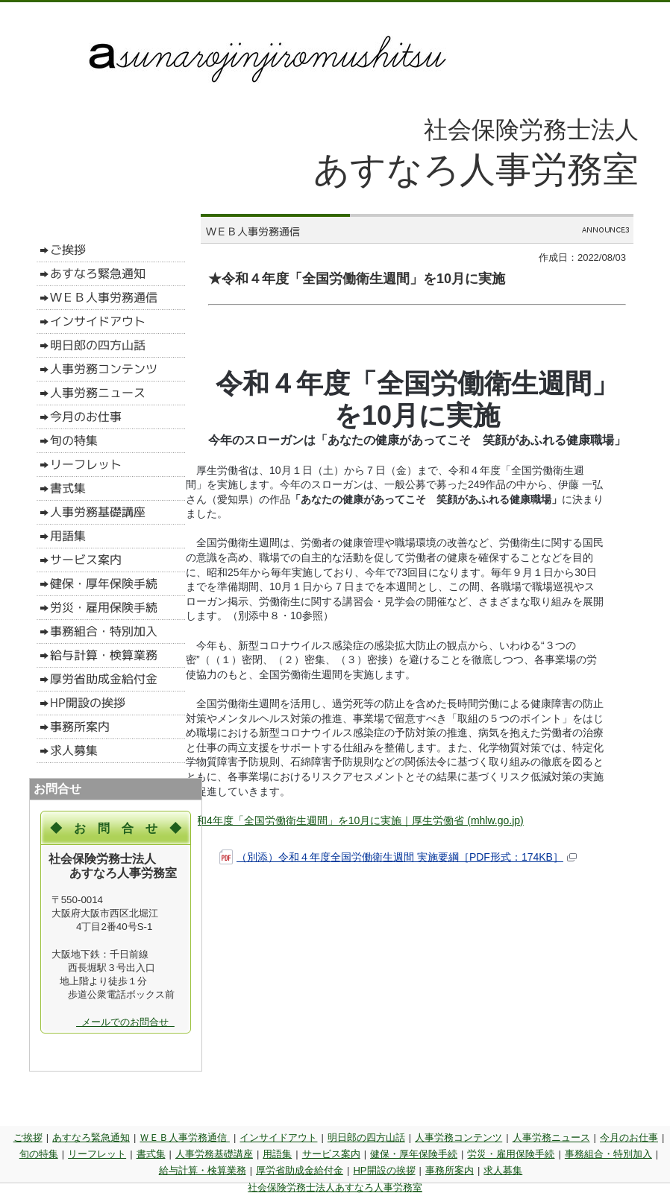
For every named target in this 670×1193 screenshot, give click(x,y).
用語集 (277, 1153)
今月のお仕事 (629, 1137)
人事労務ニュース (551, 1137)
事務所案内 (449, 1170)
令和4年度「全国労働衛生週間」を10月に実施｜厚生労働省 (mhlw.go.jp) (355, 820)
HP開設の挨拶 (384, 1170)
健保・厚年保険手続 (413, 1153)
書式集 (151, 1153)
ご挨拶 (28, 1137)
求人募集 (502, 1170)
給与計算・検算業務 (202, 1170)
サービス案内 (331, 1153)
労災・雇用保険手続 (510, 1153)
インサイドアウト (278, 1137)
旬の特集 (38, 1153)
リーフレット (97, 1153)
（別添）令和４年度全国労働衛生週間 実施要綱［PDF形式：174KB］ (398, 857)
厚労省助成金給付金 (299, 1170)
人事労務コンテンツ (458, 1137)
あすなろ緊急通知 (91, 1137)
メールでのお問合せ (125, 1022)
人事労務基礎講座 (214, 1153)
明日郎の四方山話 (366, 1137)
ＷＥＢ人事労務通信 (185, 1137)
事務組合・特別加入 (608, 1153)
